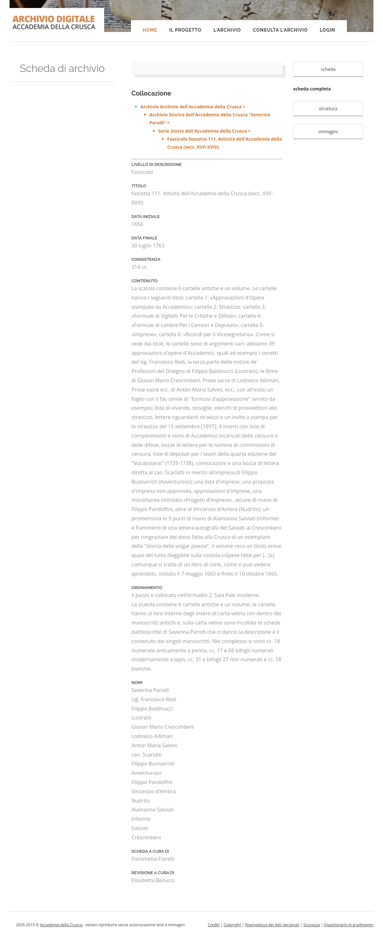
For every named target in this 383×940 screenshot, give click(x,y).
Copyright (232, 925)
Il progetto (185, 30)
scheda (328, 69)
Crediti (213, 925)
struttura (328, 108)
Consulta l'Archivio (280, 30)
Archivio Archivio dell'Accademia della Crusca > (211, 127)
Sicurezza (311, 925)
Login (327, 30)
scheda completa (312, 89)
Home (150, 30)
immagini (328, 131)
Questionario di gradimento (348, 925)
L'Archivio (227, 30)
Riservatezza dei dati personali (272, 925)
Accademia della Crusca (61, 925)
